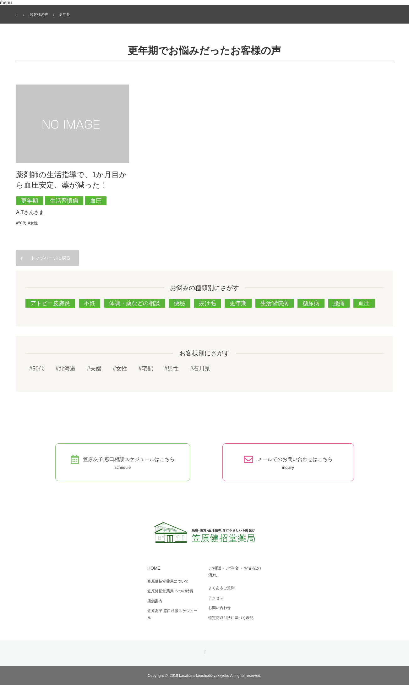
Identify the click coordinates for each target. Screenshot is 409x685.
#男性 (171, 368)
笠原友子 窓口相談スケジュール (172, 614)
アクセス (215, 598)
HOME (154, 568)
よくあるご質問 (221, 588)
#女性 (33, 223)
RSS (204, 651)
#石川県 (200, 368)
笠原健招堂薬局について (168, 581)
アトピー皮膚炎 (50, 303)
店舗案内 (154, 601)
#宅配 (146, 368)
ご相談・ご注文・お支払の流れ (234, 572)
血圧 (95, 201)
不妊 (89, 303)
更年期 (29, 201)
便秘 (179, 303)
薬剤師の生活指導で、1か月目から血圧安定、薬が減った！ (71, 179)
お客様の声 (39, 14)
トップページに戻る (50, 257)
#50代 (21, 223)
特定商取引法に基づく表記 (231, 618)
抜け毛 (207, 303)
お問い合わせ (219, 608)
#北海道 (66, 368)
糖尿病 (311, 303)
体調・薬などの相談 (134, 303)
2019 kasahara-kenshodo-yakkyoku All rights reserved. (215, 675)
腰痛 (339, 303)
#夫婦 (94, 368)
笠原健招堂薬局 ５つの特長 (170, 591)
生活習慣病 (64, 201)
